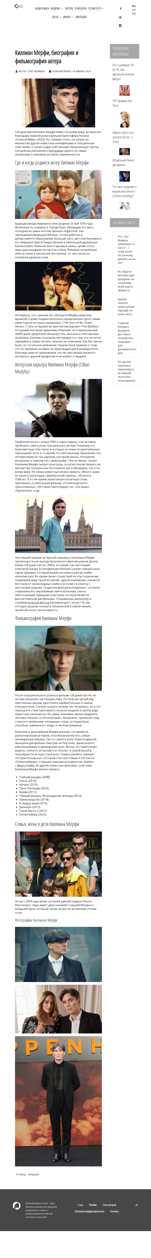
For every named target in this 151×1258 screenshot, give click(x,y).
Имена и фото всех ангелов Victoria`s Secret (123, 137)
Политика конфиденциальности (89, 1211)
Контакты (114, 1211)
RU (134, 6)
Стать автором (109, 1205)
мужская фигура (38, 602)
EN (134, 13)
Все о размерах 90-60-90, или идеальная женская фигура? (123, 72)
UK (134, 10)
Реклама (93, 1205)
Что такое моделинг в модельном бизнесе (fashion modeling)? (124, 191)
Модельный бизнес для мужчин (123, 162)
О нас (80, 1205)
